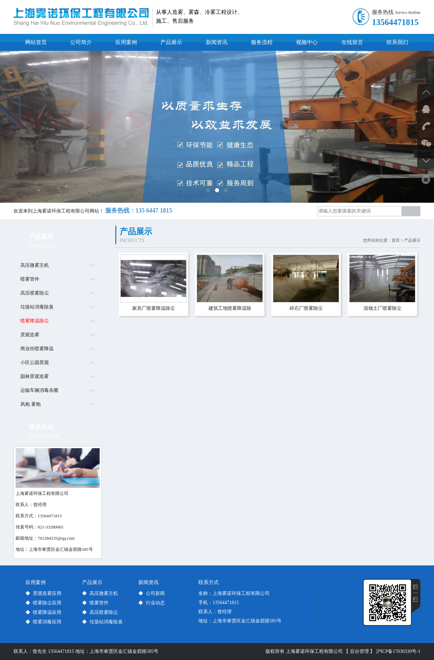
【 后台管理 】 (359, 651)
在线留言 (352, 42)
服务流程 (262, 42)
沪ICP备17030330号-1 (398, 651)
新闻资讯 (217, 42)
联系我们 (397, 42)
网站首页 (36, 42)
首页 (396, 240)
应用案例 (126, 42)
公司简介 (81, 42)
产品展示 (171, 42)
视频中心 (307, 42)
